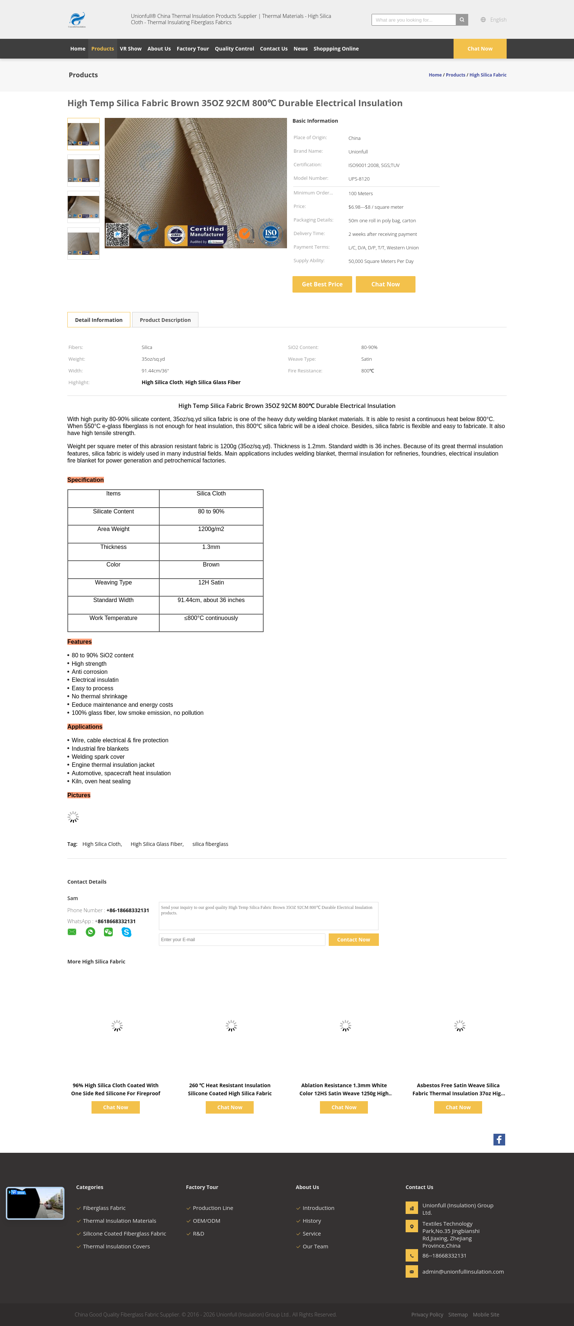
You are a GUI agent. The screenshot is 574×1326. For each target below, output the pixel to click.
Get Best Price (322, 284)
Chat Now (479, 48)
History (308, 1220)
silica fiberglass (210, 843)
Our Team (312, 1246)
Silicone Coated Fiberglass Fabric (121, 1233)
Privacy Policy (427, 1314)
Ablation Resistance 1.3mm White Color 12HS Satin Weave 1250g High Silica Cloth (344, 1093)
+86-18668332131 (128, 910)
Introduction (315, 1207)
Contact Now (353, 939)
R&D (195, 1233)
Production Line (209, 1207)
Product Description (165, 319)
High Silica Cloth (101, 843)
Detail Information (99, 319)
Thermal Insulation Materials (116, 1220)
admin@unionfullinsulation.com (445, 1271)
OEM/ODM (203, 1220)
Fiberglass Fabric (101, 1207)
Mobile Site (486, 1314)
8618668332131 (117, 921)
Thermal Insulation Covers (113, 1246)
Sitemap (458, 1314)
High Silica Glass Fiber (156, 843)
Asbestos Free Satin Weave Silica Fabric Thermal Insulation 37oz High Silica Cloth (458, 1093)
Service (308, 1233)
